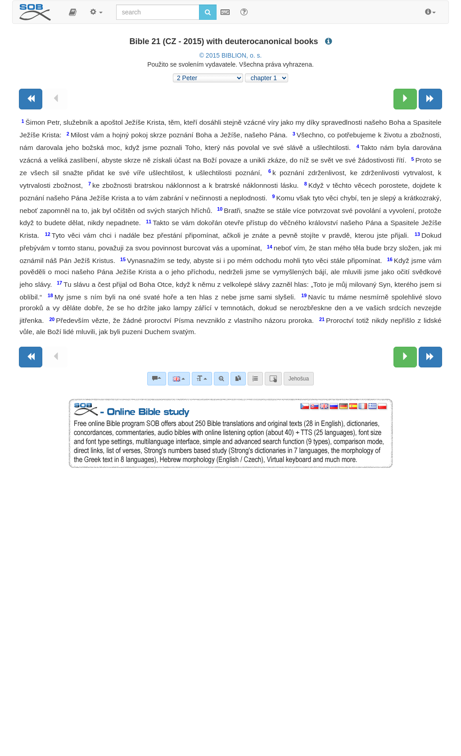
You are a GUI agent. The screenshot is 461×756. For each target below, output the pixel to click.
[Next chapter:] (405, 99)
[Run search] (208, 12)
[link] (238, 378)
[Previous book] (30, 99)
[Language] (179, 378)
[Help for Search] (244, 11)
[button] (72, 12)
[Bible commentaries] (156, 378)
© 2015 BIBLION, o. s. (230, 55)
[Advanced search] (221, 378)
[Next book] (430, 99)
